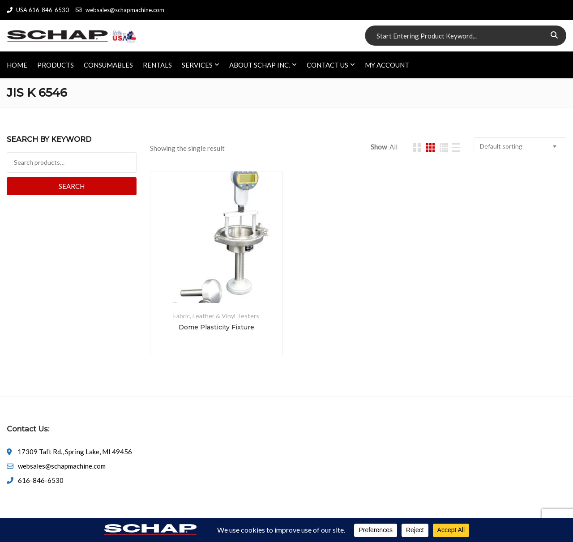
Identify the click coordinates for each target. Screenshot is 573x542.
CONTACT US (327, 65)
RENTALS (157, 65)
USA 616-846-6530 (38, 9)
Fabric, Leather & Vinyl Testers (216, 316)
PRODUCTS (55, 65)
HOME (17, 65)
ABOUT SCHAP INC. (259, 65)
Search (72, 186)
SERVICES (197, 65)
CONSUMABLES (108, 65)
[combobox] (520, 146)
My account (387, 65)
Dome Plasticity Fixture (216, 327)
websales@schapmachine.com (120, 9)
